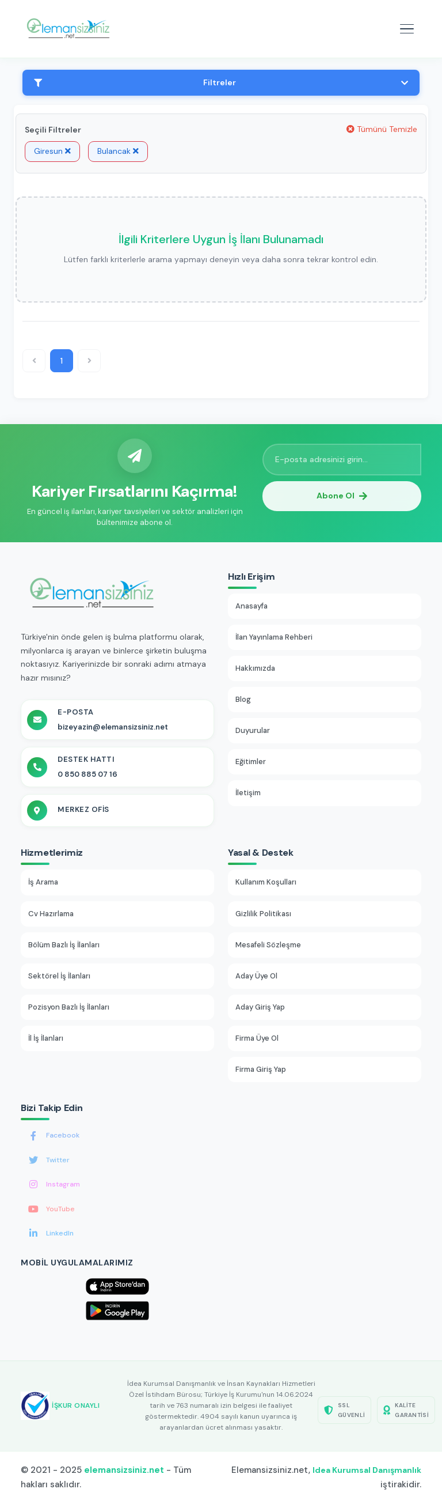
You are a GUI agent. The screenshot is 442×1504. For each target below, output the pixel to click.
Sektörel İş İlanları (59, 976)
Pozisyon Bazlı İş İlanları (68, 1007)
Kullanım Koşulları (265, 882)
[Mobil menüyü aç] (407, 29)
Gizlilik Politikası (263, 914)
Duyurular (252, 730)
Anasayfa (251, 606)
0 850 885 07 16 (87, 774)
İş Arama (43, 882)
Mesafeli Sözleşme (268, 945)
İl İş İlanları (45, 1038)
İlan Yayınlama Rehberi (274, 637)
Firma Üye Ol (257, 1038)
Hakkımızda (255, 668)
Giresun (52, 151)
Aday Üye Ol (256, 976)
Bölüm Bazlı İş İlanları (64, 945)
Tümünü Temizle (381, 129)
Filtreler (221, 82)
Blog (243, 699)
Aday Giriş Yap (260, 1007)
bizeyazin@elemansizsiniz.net (113, 727)
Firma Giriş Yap (260, 1069)
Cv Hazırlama (51, 914)
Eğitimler (250, 761)
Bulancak (118, 151)
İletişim (248, 793)
